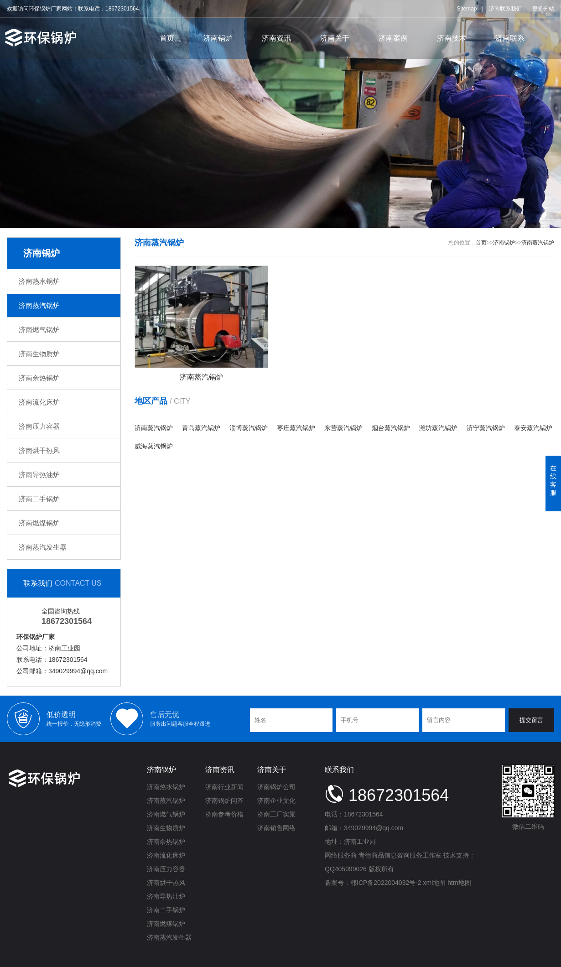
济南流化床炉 (39, 402)
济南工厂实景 (276, 814)
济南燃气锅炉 (39, 329)
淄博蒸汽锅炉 (248, 428)
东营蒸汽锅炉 (343, 428)
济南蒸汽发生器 (43, 547)
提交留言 (531, 720)
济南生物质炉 (39, 354)
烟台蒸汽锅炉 (391, 428)
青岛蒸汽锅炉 (201, 428)
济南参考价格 (224, 814)
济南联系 (510, 38)
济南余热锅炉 (39, 378)
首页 (167, 38)
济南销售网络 (276, 828)
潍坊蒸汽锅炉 (438, 428)
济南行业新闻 (224, 786)
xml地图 (434, 882)
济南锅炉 (218, 38)
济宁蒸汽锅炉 (486, 428)
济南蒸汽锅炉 (39, 305)
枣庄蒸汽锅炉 (296, 428)
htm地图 (459, 882)
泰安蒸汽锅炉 (533, 428)
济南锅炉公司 (276, 786)
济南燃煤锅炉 (39, 523)
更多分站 (543, 8)
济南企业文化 (276, 800)
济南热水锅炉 (39, 281)
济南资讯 (276, 38)
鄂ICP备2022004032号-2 (385, 882)
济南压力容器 (39, 426)
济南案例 (393, 38)
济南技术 (451, 38)
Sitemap (467, 8)
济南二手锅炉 (39, 499)
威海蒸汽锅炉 (154, 446)
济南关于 (334, 38)
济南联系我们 (505, 8)
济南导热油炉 (39, 474)
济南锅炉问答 (224, 800)
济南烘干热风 (39, 450)
